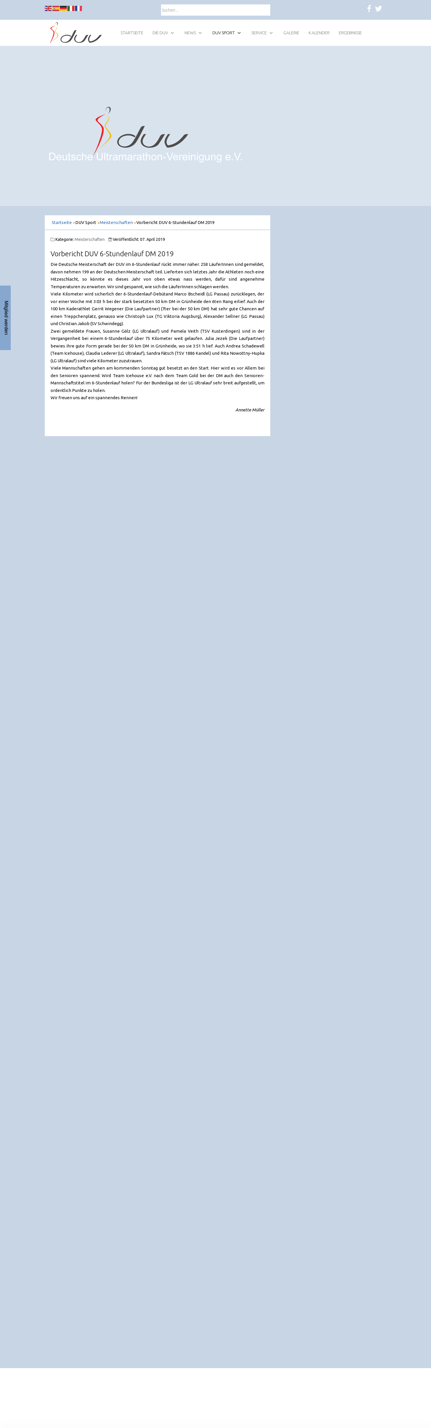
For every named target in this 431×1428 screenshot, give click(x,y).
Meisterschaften (90, 239)
